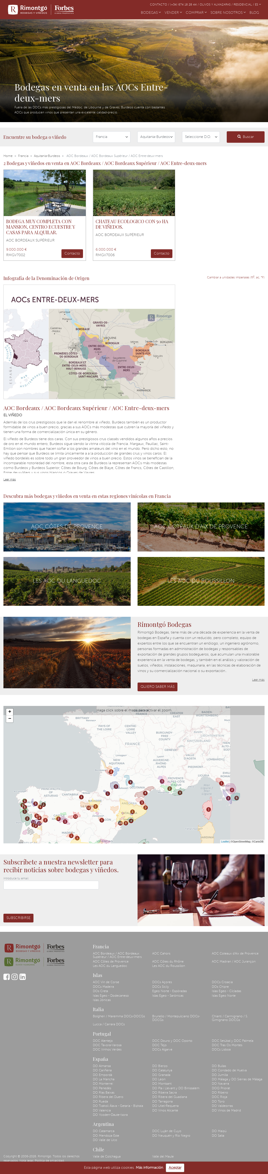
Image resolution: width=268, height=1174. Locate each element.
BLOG (255, 12)
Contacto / (160, 4)
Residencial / (244, 4)
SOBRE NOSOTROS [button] (228, 13)
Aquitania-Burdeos (47, 156)
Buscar (246, 136)
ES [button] (258, 4)
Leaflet (225, 841)
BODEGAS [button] (151, 13)
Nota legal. (26, 1160)
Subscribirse (18, 918)
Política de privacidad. (50, 1160)
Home (8, 156)
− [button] (9, 719)
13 (33, 822)
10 (120, 823)
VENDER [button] (173, 13)
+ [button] (9, 712)
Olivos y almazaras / (217, 4)
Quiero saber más (157, 687)
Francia (23, 156)
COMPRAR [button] (196, 13)
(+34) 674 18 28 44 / (185, 4)
